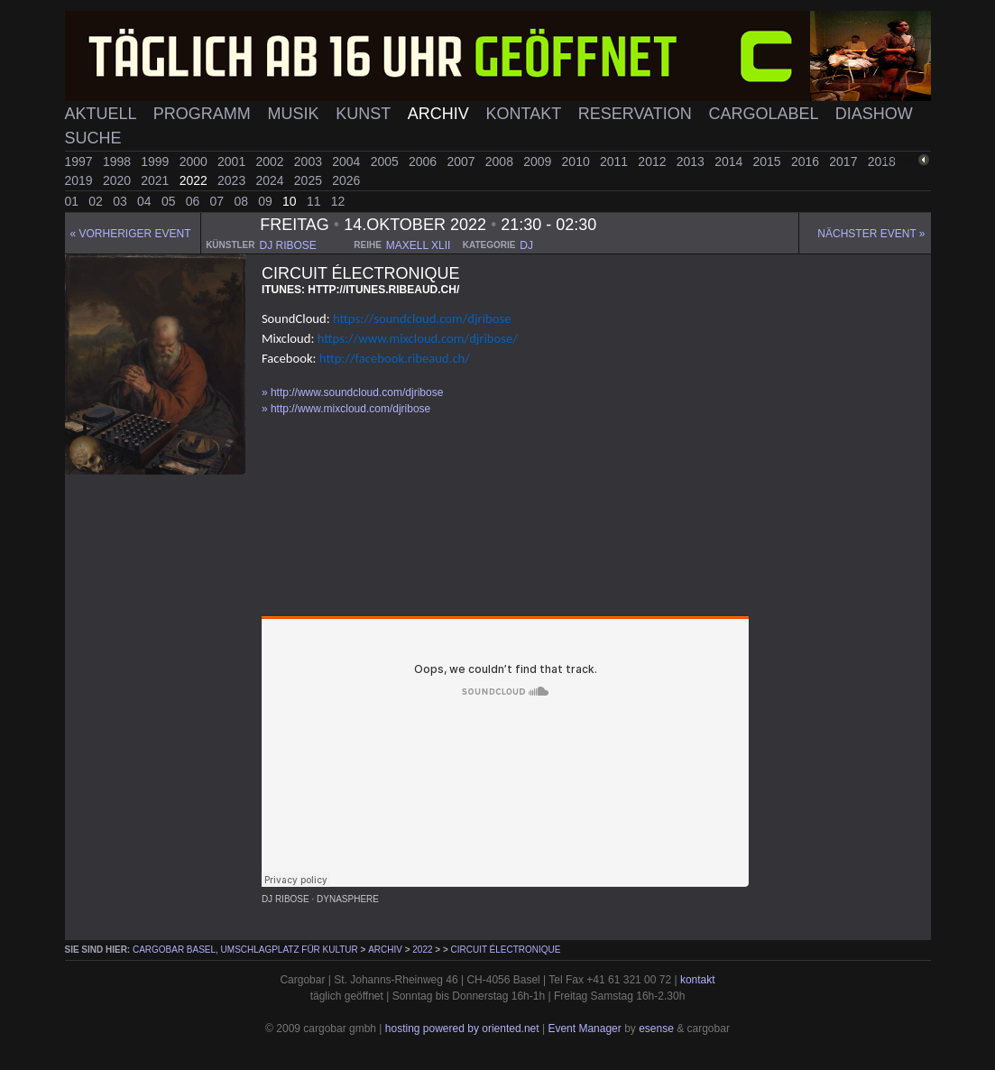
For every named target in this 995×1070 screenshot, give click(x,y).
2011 (615, 161)
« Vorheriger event (130, 233)
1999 (156, 161)
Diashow (874, 114)
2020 (118, 180)
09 (266, 201)
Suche (93, 138)
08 (242, 201)
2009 (539, 161)
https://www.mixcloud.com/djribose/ (418, 338)
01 (73, 201)
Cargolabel (766, 114)
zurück (901, 160)
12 (338, 201)
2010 (578, 161)
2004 (348, 161)
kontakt (697, 979)
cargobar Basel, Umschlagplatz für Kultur (245, 950)
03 (121, 201)
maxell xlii (418, 245)
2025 (310, 180)
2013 (692, 161)
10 (290, 201)
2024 (271, 180)
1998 (118, 161)
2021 (156, 180)
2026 (346, 180)
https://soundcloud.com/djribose (422, 318)
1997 (81, 161)
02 (97, 201)
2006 (424, 161)
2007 (462, 161)
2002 (271, 161)
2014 (730, 161)
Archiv (441, 114)
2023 (233, 180)
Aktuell (103, 114)
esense (656, 1028)
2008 (501, 161)
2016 (807, 161)
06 (194, 201)
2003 (310, 161)
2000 (195, 161)
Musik (295, 114)
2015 (769, 161)
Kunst (365, 114)
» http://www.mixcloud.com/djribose (346, 408)
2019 (81, 180)
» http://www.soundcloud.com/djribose (352, 392)
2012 (653, 161)
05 (170, 201)
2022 (195, 180)
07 (218, 201)
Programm (204, 114)
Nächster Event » (871, 233)
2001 (233, 161)
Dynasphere (348, 899)
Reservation (637, 114)
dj (526, 245)
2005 (386, 161)
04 (145, 201)
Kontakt (526, 114)
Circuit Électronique (506, 950)
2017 (845, 161)
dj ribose (287, 245)
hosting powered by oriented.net (462, 1028)
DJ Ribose (285, 899)
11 (315, 201)
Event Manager (584, 1028)
